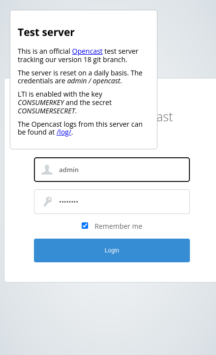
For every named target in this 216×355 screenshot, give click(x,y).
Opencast (87, 51)
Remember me (118, 226)
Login (112, 250)
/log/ (64, 132)
